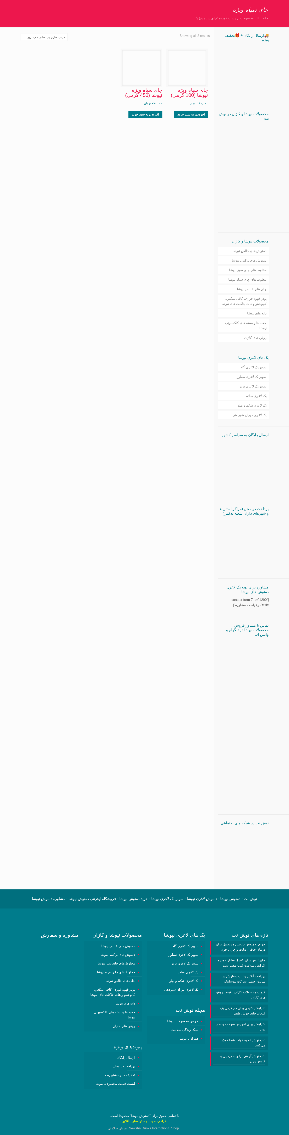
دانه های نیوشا (257, 313)
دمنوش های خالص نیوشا (249, 251)
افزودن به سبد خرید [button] (190, 114)
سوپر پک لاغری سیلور (251, 377)
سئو (142, 1121)
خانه (265, 18)
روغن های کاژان (255, 337)
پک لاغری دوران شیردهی (249, 415)
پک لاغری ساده (256, 396)
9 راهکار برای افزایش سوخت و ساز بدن (240, 1026)
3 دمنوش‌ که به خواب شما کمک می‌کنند (243, 1042)
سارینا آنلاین (130, 1121)
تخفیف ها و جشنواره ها (119, 1075)
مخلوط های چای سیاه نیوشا (247, 279)
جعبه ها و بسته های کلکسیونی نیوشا (245, 325)
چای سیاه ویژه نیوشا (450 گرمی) (143, 92)
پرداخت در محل (124, 1066)
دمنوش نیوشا (140, 1116)
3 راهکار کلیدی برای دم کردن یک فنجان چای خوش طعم (242, 1010)
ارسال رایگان (126, 1057)
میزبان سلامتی (118, 1128)
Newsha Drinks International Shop (154, 1128)
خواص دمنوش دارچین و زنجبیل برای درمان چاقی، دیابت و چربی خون (240, 947)
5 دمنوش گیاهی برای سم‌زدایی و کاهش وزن (242, 1058)
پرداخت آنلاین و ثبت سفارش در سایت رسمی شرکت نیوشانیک (243, 978)
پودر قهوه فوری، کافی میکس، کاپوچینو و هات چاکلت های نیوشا (244, 301)
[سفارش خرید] (44, 37)
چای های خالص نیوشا (251, 289)
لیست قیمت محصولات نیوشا (115, 1083)
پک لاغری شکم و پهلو (252, 405)
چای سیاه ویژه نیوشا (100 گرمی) (189, 92)
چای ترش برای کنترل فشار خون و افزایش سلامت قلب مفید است (241, 962)
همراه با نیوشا (188, 1038)
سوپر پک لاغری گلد (253, 367)
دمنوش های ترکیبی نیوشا (249, 260)
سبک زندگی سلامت (184, 1029)
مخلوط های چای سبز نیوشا (248, 270)
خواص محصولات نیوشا (182, 1021)
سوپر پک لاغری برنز (252, 386)
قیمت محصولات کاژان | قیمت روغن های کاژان (240, 994)
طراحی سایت (158, 1121)
